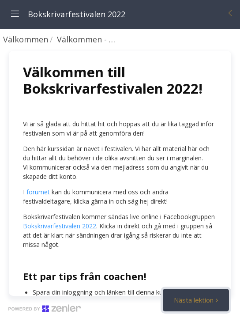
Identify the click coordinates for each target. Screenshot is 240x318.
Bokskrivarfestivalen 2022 (59, 226)
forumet (38, 192)
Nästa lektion (194, 299)
